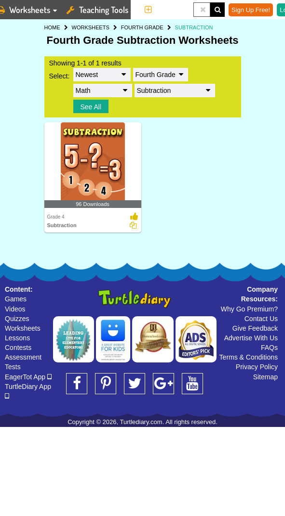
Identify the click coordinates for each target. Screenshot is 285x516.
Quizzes (17, 318)
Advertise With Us (251, 338)
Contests (18, 347)
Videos (15, 309)
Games (16, 299)
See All (91, 107)
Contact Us (261, 318)
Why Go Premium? (249, 309)
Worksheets (23, 328)
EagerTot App (28, 377)
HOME (52, 27)
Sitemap (265, 377)
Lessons (17, 338)
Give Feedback (255, 328)
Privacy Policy (257, 367)
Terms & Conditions (248, 357)
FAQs (269, 347)
